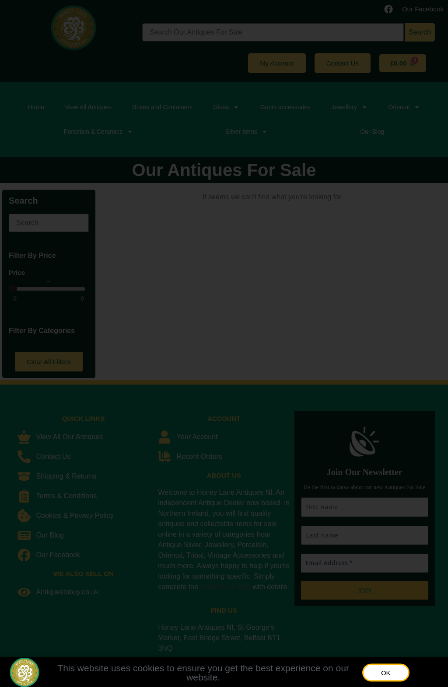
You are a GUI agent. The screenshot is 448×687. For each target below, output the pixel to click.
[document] (224, 343)
